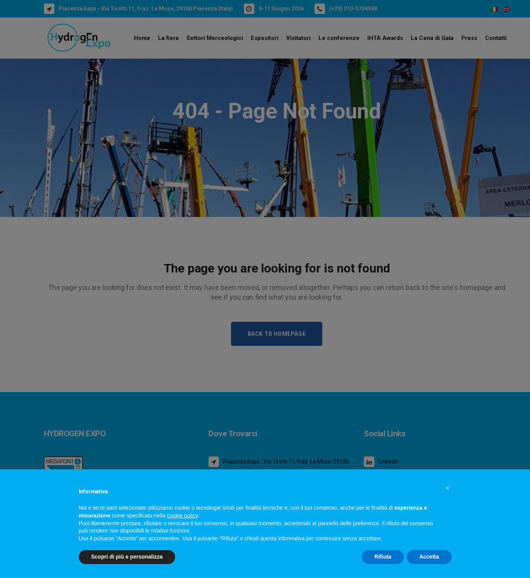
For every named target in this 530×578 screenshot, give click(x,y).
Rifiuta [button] (382, 557)
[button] (447, 488)
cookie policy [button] (182, 515)
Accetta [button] (429, 557)
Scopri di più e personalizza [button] (127, 557)
